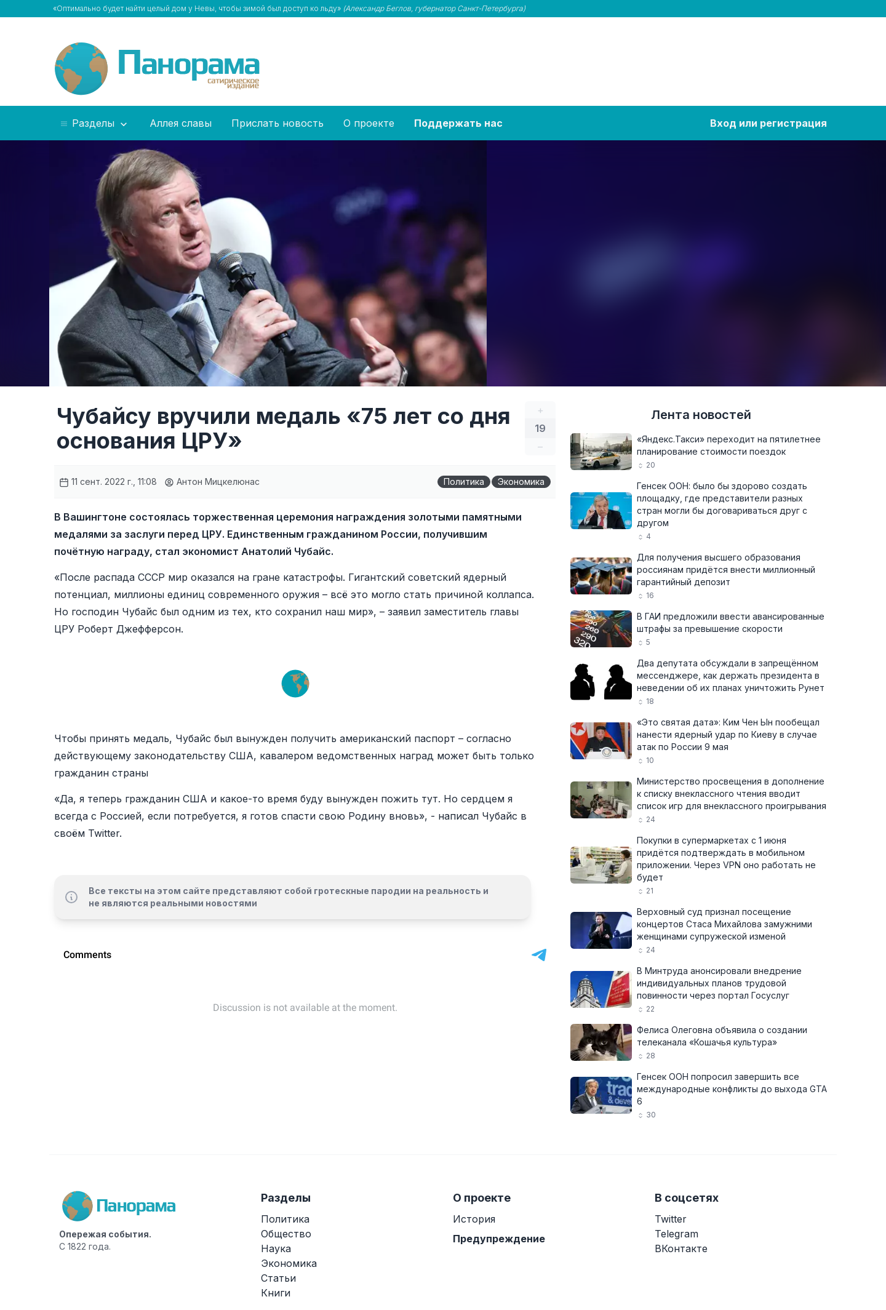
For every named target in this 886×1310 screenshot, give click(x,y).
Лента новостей (701, 414)
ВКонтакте (681, 1248)
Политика (464, 481)
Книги (275, 1293)
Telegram (676, 1234)
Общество (286, 1234)
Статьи (278, 1278)
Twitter (671, 1219)
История (474, 1219)
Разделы (94, 123)
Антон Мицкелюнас (212, 481)
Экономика (521, 481)
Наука (276, 1248)
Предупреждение (499, 1238)
